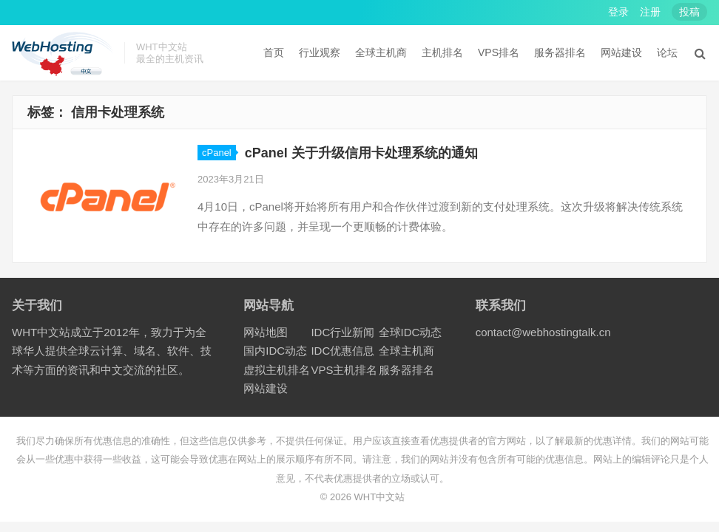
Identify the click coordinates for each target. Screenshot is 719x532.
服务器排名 (560, 52)
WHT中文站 (379, 496)
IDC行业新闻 (342, 332)
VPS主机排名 (344, 370)
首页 (273, 52)
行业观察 (319, 52)
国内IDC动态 (275, 350)
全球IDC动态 (410, 332)
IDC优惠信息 (342, 350)
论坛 (667, 52)
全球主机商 (381, 52)
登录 (618, 12)
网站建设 (621, 52)
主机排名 (442, 52)
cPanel (217, 152)
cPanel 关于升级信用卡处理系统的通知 (361, 153)
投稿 (689, 12)
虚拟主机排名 (276, 370)
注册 (650, 12)
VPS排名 (498, 52)
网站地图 (265, 332)
